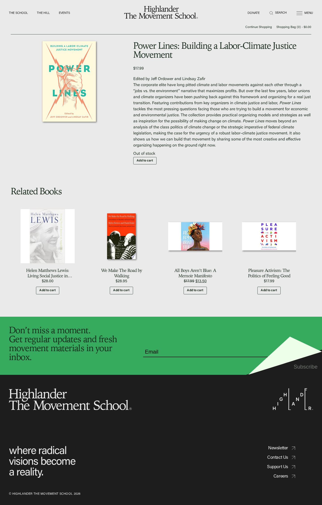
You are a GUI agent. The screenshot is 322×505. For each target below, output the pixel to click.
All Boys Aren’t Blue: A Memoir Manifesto (195, 272)
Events (64, 13)
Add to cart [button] (47, 290)
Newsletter (281, 448)
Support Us (281, 467)
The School (18, 13)
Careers (284, 476)
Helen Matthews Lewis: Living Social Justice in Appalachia (47, 275)
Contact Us (281, 457)
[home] (161, 13)
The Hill (43, 13)
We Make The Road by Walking (121, 272)
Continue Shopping (258, 27)
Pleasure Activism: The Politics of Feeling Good (269, 272)
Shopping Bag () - (293, 27)
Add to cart (145, 160)
